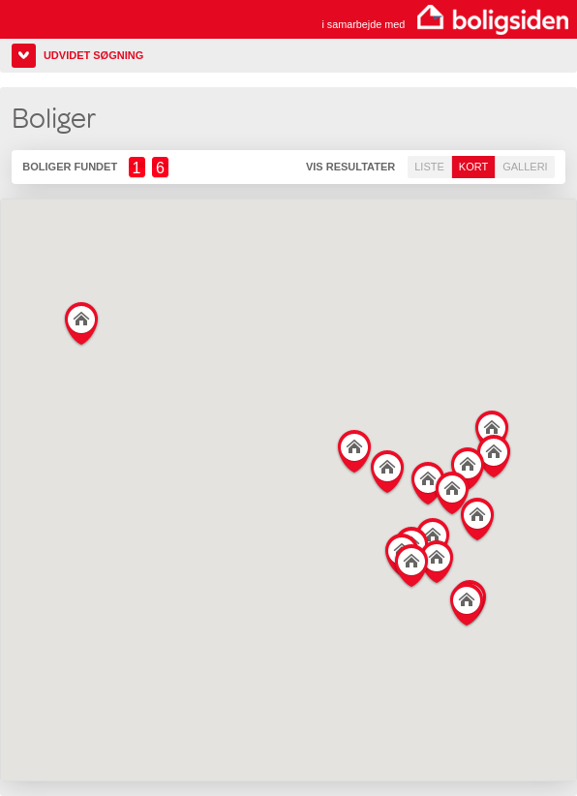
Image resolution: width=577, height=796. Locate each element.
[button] (478, 515)
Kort (473, 166)
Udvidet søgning (93, 55)
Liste (429, 166)
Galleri (524, 166)
